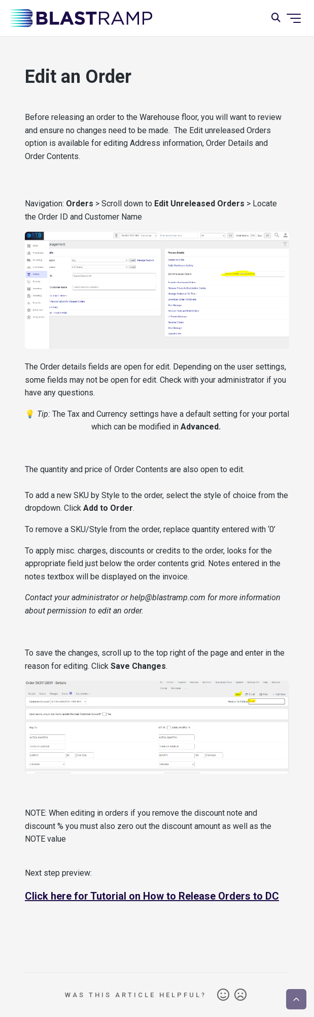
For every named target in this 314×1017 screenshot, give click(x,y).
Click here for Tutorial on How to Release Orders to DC (152, 896)
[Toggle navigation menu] (294, 18)
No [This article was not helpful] (240, 995)
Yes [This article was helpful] (223, 995)
